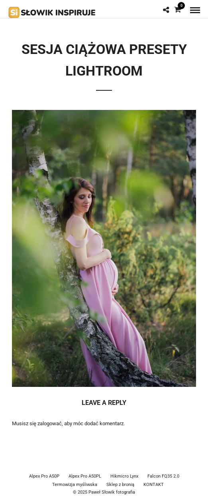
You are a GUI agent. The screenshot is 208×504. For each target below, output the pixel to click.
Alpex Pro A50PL (85, 476)
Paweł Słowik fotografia (111, 492)
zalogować (49, 423)
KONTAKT (153, 484)
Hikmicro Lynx (124, 476)
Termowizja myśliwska (74, 484)
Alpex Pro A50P (44, 476)
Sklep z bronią (120, 484)
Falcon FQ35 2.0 (163, 476)
